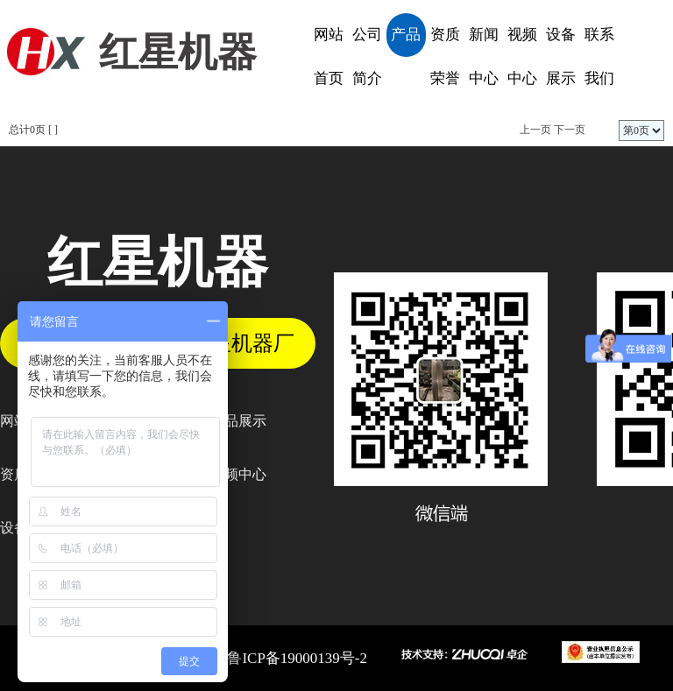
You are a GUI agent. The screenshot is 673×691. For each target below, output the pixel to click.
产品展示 (406, 41)
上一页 (535, 129)
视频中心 (522, 56)
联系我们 (599, 56)
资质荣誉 (445, 56)
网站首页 (329, 56)
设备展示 (561, 56)
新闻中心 (484, 56)
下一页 (569, 129)
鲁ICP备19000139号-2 (297, 658)
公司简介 (367, 56)
